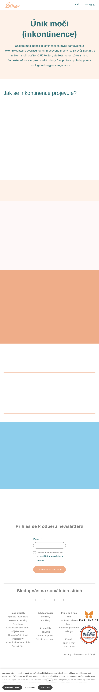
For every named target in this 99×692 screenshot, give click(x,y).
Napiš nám (69, 655)
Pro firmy (45, 625)
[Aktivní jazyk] (77, 4)
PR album (45, 640)
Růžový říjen (18, 655)
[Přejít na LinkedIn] (63, 609)
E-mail (37, 548)
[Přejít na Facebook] (35, 609)
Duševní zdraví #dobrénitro (18, 651)
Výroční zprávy (45, 644)
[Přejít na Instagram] (44, 609)
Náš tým (69, 640)
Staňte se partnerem (69, 636)
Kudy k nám (69, 651)
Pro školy (45, 629)
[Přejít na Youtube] (54, 609)
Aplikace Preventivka (18, 625)
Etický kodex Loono (45, 648)
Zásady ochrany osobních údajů (79, 663)
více (49, 680)
